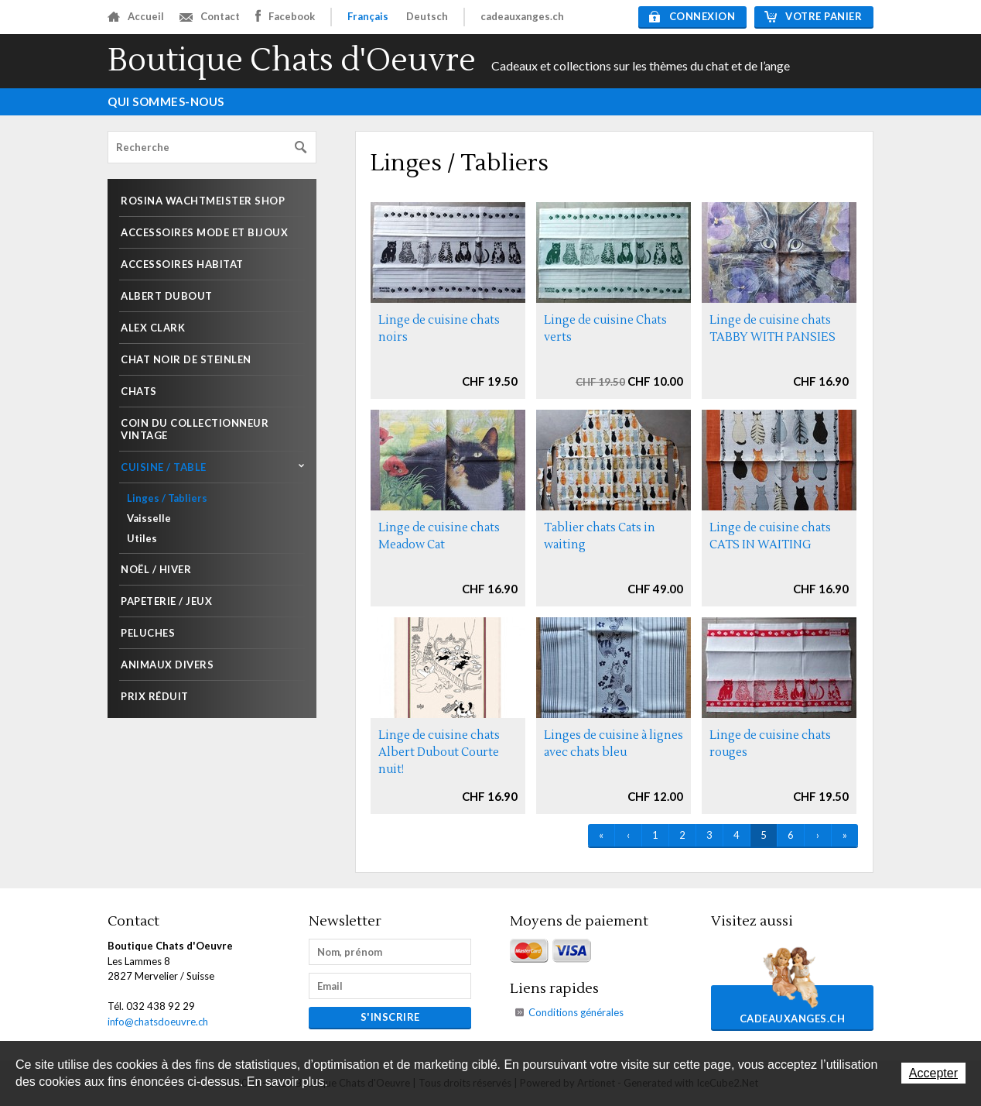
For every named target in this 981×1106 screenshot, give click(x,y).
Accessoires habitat (182, 264)
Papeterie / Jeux (166, 601)
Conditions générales (576, 1012)
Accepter (933, 1073)
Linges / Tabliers (167, 498)
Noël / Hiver (156, 569)
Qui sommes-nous (166, 101)
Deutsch (427, 16)
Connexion (692, 16)
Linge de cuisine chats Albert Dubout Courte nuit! (439, 752)
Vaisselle (149, 518)
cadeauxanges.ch (522, 16)
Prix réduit (155, 696)
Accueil (136, 16)
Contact (209, 16)
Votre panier (813, 16)
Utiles (142, 538)
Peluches (148, 633)
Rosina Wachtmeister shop (203, 200)
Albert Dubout (167, 296)
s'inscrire (390, 1017)
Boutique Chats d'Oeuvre (292, 61)
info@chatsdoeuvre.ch (158, 1021)
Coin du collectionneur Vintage (194, 429)
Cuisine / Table (164, 467)
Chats (139, 391)
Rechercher (301, 147)
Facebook (285, 15)
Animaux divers (167, 664)
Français (367, 16)
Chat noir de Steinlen (186, 359)
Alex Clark (153, 327)
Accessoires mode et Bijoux (204, 232)
